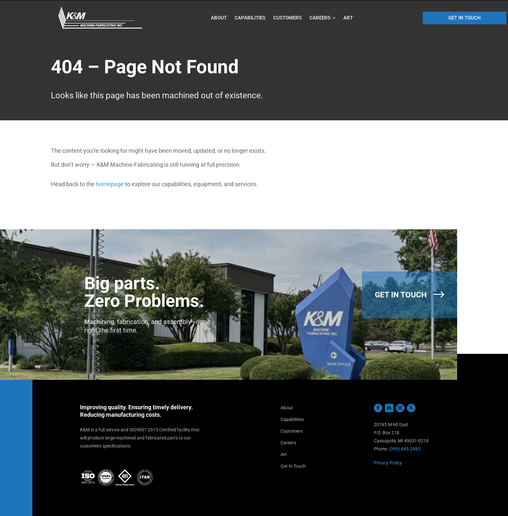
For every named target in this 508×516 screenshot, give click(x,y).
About (287, 407)
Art (284, 454)
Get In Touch (293, 466)
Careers (288, 442)
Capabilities (292, 419)
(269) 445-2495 (404, 448)
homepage (110, 184)
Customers (292, 431)
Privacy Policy (388, 462)
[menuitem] (219, 18)
